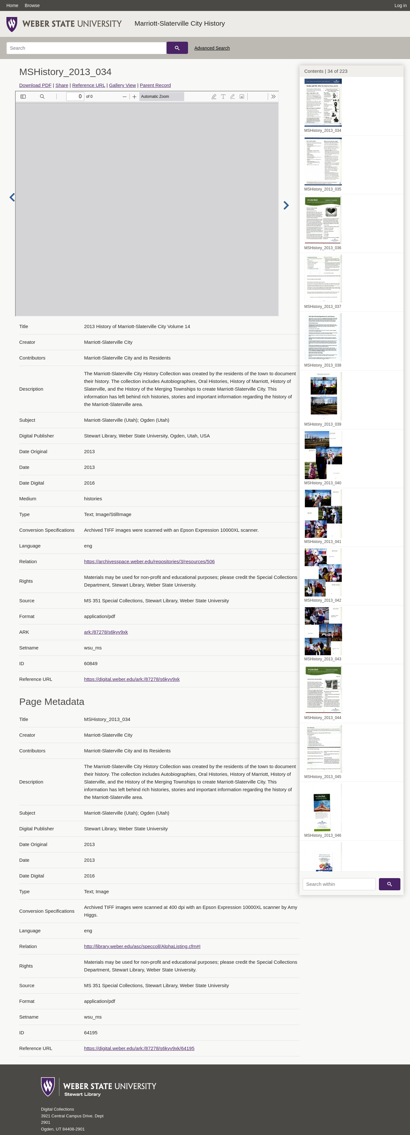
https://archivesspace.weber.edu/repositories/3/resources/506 (149, 561)
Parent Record (155, 85)
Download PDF (35, 85)
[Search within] (339, 884)
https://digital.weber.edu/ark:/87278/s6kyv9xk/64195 (139, 1048)
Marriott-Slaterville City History (180, 23)
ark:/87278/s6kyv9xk (106, 632)
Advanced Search (212, 48)
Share (61, 85)
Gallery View (122, 85)
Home (12, 5)
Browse (32, 5)
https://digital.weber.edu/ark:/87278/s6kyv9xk (132, 679)
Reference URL (88, 85)
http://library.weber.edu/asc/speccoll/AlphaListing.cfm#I (142, 946)
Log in (401, 5)
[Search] (86, 48)
